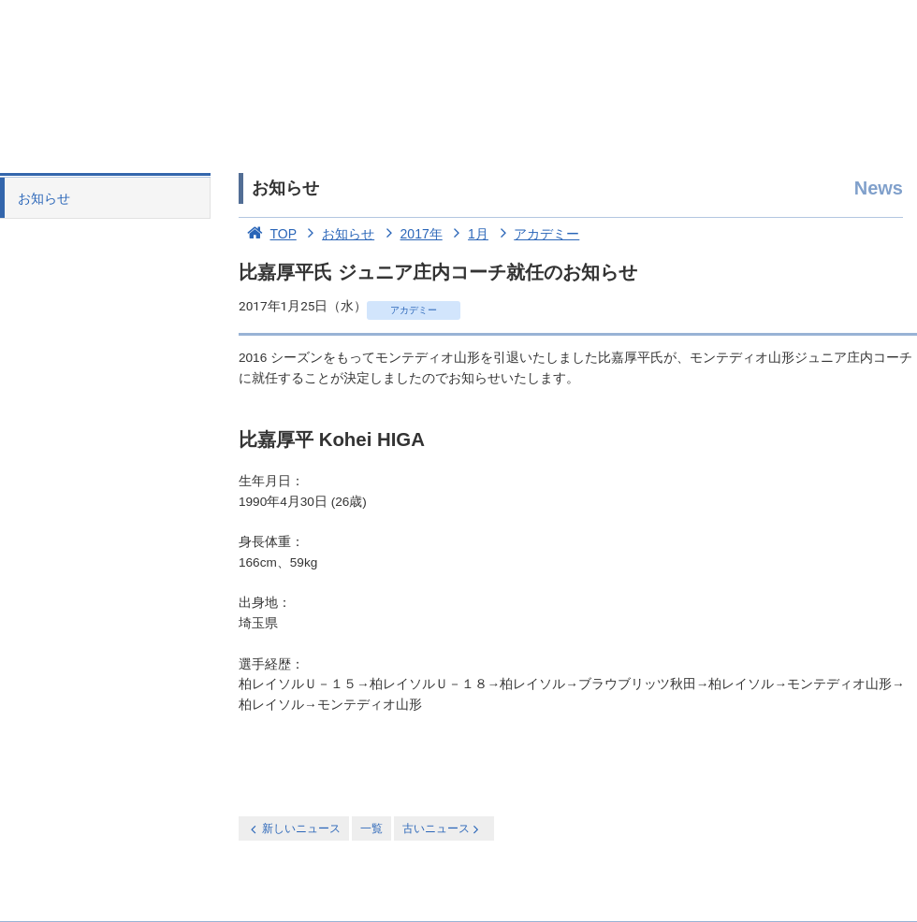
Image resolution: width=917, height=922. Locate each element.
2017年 (410, 233)
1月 (467, 233)
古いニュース (442, 829)
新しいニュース (294, 829)
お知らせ (44, 198)
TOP (268, 233)
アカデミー (536, 233)
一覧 (371, 828)
